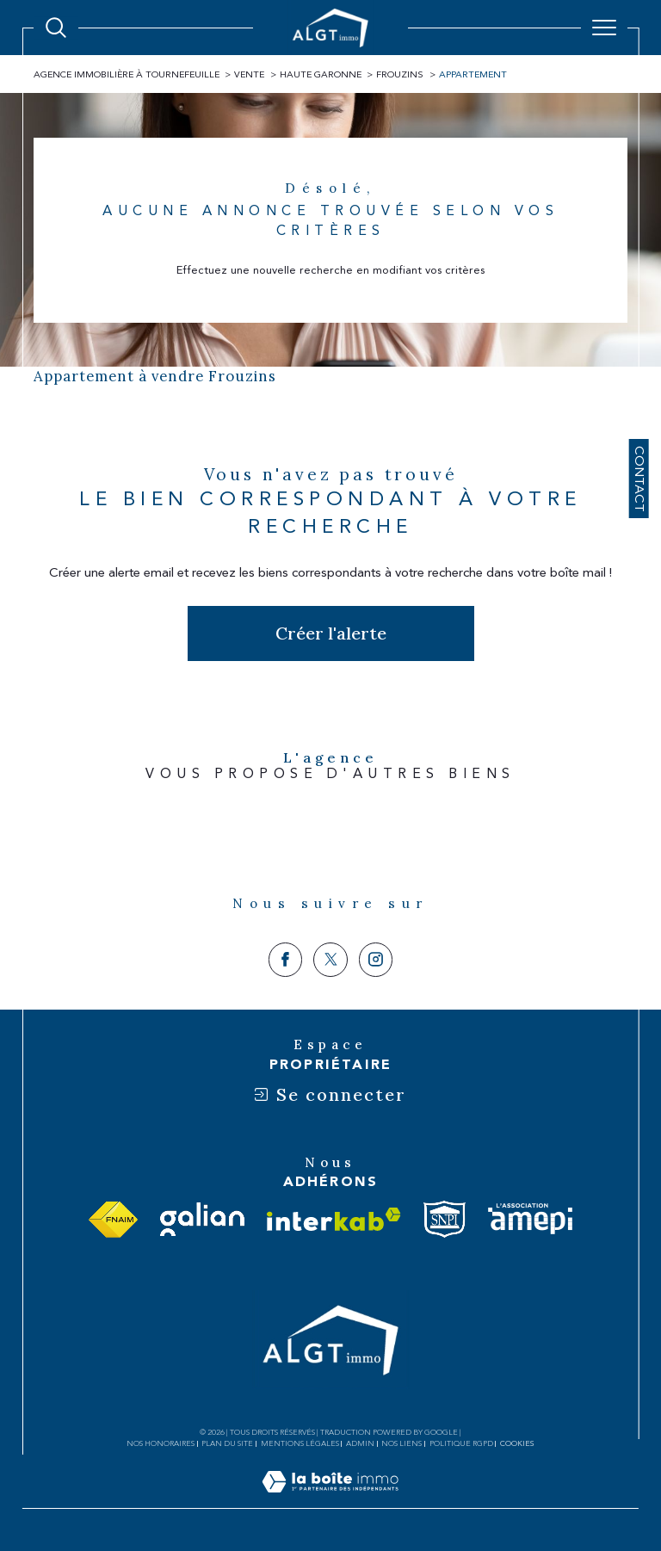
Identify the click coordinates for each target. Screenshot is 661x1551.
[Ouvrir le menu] (604, 27)
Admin (360, 1443)
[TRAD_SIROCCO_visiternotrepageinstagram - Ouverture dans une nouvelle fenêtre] (376, 959)
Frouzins (399, 74)
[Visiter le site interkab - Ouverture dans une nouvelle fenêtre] (334, 1219)
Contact (639, 478)
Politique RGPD (461, 1443)
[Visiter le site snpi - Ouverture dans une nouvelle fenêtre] (444, 1219)
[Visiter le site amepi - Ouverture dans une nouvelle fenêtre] (530, 1219)
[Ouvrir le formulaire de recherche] (56, 27)
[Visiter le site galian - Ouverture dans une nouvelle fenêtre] (202, 1219)
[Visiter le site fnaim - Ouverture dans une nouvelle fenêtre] (113, 1220)
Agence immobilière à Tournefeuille (126, 74)
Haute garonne (320, 74)
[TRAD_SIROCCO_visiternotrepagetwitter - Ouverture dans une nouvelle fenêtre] (330, 959)
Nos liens (401, 1443)
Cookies (517, 1443)
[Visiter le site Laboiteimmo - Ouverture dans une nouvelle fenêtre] (330, 1500)
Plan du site (227, 1443)
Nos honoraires (161, 1443)
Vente (249, 74)
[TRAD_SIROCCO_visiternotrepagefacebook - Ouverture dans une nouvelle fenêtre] (286, 959)
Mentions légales (300, 1443)
